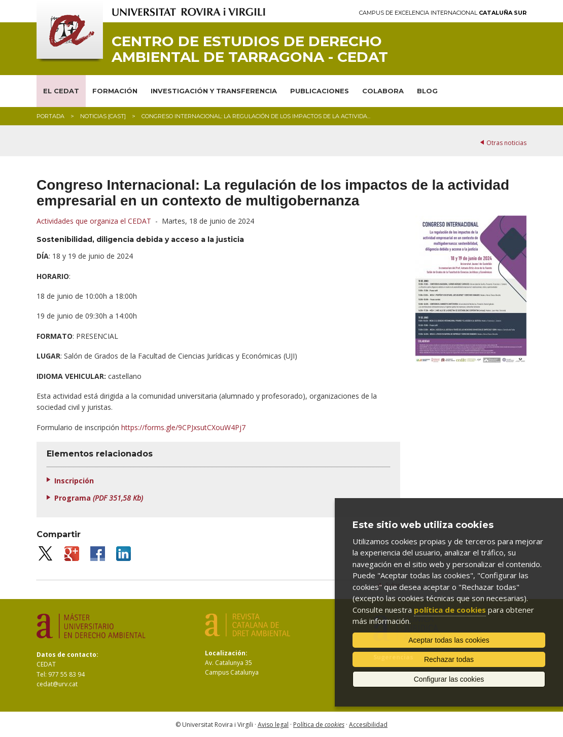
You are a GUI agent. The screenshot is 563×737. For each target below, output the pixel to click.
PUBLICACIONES (319, 91)
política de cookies (450, 610)
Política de (318, 724)
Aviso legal (273, 724)
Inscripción (74, 480)
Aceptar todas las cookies (448, 640)
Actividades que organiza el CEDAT (94, 221)
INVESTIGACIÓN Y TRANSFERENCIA (214, 91)
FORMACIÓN (114, 91)
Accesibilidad (368, 724)
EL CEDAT (61, 91)
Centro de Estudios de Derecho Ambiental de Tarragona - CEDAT (250, 49)
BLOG (427, 91)
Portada (50, 116)
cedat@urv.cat (57, 684)
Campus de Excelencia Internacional (442, 13)
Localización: (226, 653)
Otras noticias (506, 142)
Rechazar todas (449, 659)
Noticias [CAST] (103, 116)
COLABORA (383, 91)
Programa (98, 498)
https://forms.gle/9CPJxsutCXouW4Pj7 (183, 427)
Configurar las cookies (449, 679)
